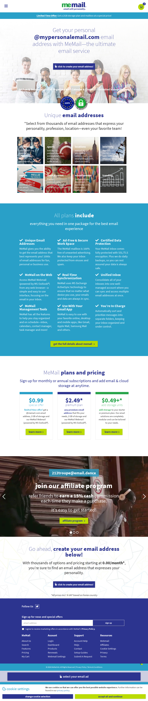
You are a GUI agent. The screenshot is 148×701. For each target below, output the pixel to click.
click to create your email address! (74, 66)
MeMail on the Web (35, 275)
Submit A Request (83, 656)
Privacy (103, 652)
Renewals (53, 652)
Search (25, 644)
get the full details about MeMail (74, 344)
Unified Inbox (108, 275)
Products (52, 648)
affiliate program (74, 520)
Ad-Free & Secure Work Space (72, 242)
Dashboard (53, 644)
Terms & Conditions (94, 667)
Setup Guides (81, 652)
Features (26, 648)
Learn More (36, 432)
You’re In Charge (110, 306)
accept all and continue (110, 696)
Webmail (104, 640)
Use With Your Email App (70, 307)
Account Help (81, 640)
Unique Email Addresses (32, 242)
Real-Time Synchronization (69, 276)
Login (51, 640)
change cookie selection (37, 696)
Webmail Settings (57, 656)
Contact (78, 648)
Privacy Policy (81, 667)
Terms (103, 656)
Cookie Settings (108, 648)
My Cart (25, 656)
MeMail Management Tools (33, 307)
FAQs (76, 644)
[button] (141, 7)
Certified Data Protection (108, 242)
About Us (26, 640)
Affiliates (104, 644)
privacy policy (63, 690)
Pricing (25, 652)
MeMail (54, 667)
